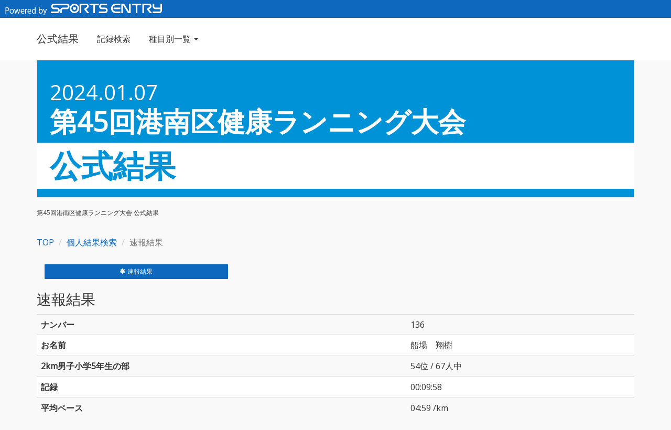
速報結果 (136, 271)
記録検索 (114, 39)
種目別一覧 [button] (173, 39)
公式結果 (58, 38)
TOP (45, 242)
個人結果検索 (92, 242)
